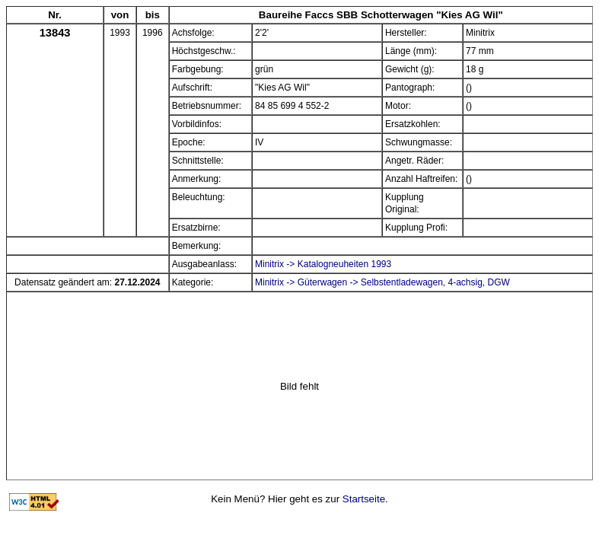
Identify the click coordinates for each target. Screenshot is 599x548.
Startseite (364, 499)
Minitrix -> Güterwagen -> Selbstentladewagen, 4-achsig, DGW (382, 282)
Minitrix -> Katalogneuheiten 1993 (323, 264)
